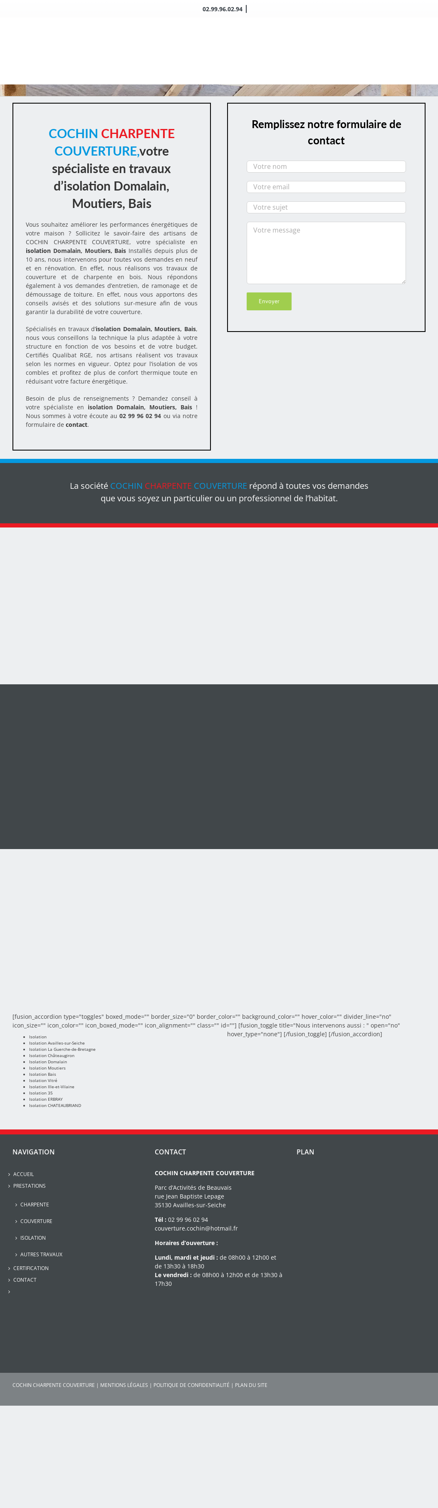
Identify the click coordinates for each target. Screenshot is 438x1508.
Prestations (29, 1185)
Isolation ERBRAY (46, 1099)
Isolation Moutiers (47, 1068)
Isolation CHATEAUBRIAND (55, 1105)
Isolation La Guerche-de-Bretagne (62, 1049)
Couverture (36, 1221)
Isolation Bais (42, 1074)
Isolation (38, 1037)
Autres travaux (41, 1254)
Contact (25, 1279)
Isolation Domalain (48, 1062)
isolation (39, 251)
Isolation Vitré (43, 1080)
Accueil (23, 1174)
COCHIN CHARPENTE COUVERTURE (53, 1385)
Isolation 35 (41, 1093)
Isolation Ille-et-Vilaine (51, 1087)
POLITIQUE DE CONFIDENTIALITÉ (191, 1385)
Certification (31, 1268)
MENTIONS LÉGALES (124, 1385)
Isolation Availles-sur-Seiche (57, 1043)
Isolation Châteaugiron (51, 1055)
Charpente (34, 1204)
